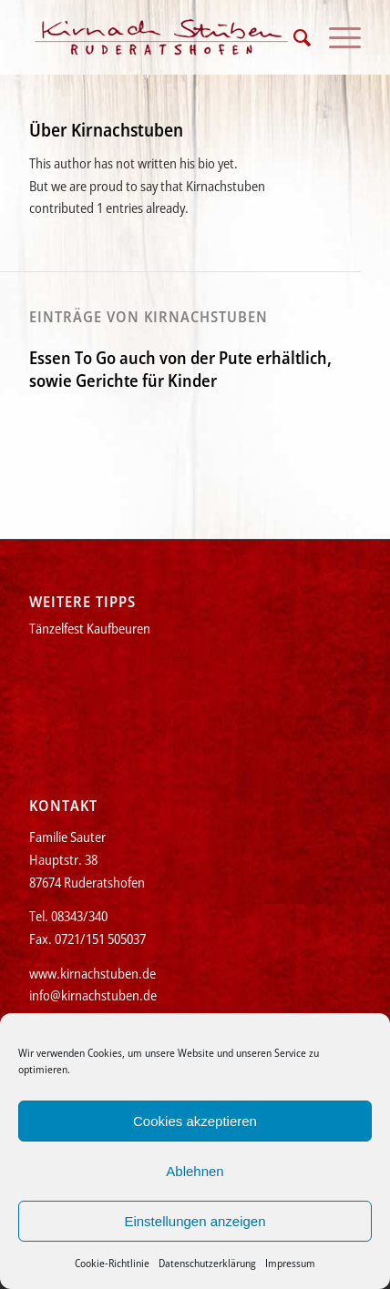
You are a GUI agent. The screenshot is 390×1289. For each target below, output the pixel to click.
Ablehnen (194, 1171)
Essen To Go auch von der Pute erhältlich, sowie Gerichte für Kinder (180, 369)
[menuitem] (293, 37)
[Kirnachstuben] (161, 37)
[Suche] (293, 37)
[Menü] (336, 37)
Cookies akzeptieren (195, 1121)
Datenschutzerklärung (207, 1263)
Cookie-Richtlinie (112, 1263)
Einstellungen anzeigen (194, 1221)
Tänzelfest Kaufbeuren (89, 628)
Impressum (290, 1263)
